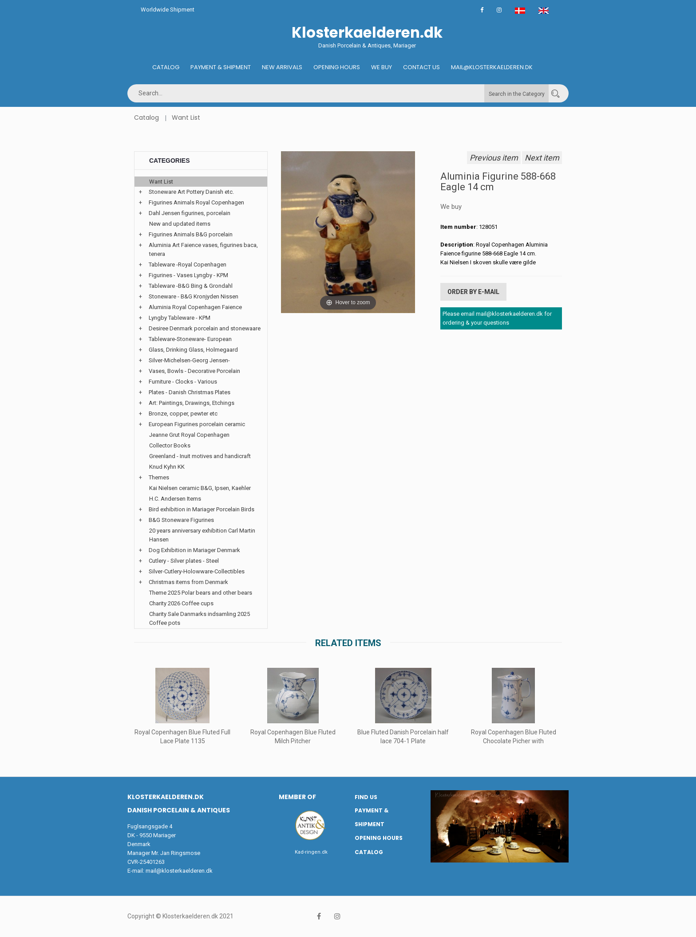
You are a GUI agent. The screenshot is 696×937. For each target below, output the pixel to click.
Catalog (165, 67)
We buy (381, 67)
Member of (297, 796)
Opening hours (336, 67)
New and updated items (179, 223)
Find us (366, 797)
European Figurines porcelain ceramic (197, 424)
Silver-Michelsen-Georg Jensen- (189, 360)
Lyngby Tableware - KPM (179, 317)
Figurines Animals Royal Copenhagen (196, 202)
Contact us (421, 67)
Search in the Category (517, 94)
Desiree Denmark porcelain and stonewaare (205, 328)
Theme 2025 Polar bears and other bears (200, 592)
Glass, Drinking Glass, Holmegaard (193, 349)
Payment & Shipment (220, 67)
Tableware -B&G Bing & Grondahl (191, 285)
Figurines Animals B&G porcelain (191, 234)
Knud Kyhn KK (167, 466)
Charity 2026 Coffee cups (181, 603)
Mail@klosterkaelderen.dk (492, 67)
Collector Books (169, 445)
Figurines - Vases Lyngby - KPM (188, 275)
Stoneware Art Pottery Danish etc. (191, 191)
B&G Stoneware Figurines (181, 520)
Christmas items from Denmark (188, 582)
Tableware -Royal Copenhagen (187, 264)
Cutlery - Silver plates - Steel (184, 560)
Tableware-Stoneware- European (190, 339)
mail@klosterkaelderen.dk (179, 870)
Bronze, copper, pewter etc (183, 413)
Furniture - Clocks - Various (183, 381)
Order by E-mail (473, 291)
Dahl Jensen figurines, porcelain (189, 213)
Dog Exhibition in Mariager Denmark (194, 550)
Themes (159, 477)
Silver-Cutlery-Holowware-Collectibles (197, 571)
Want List (186, 117)
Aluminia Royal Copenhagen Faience (195, 307)
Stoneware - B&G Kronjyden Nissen (193, 296)
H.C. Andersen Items (175, 498)
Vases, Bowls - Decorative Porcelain (194, 371)
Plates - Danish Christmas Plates (189, 392)
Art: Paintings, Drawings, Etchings (191, 403)
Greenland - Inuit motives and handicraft (200, 456)
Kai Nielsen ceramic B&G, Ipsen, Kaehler (200, 488)
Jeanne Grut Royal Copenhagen (189, 434)
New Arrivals (282, 67)
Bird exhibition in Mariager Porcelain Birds (201, 509)
